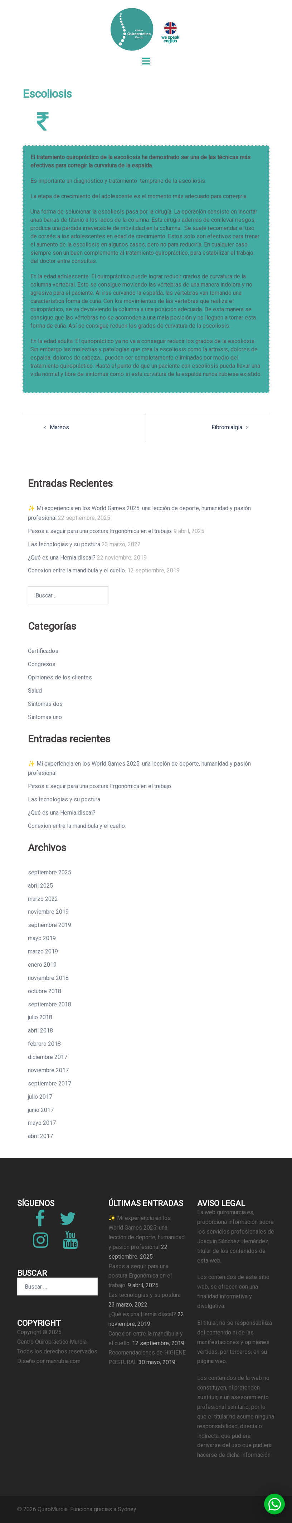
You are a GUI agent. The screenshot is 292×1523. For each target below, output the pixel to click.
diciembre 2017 (47, 1057)
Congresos (41, 664)
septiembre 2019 (49, 925)
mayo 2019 (42, 938)
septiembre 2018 (49, 1004)
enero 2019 (42, 964)
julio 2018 (40, 1017)
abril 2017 (40, 1136)
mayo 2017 (42, 1122)
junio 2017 (41, 1110)
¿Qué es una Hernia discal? (62, 557)
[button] (274, 1504)
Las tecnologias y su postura (64, 544)
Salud (35, 690)
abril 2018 (40, 1030)
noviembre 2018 (48, 978)
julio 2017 (40, 1096)
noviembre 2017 (48, 1070)
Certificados (43, 651)
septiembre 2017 (49, 1083)
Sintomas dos (45, 704)
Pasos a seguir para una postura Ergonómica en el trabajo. (100, 531)
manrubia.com (63, 1361)
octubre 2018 (44, 991)
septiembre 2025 (49, 872)
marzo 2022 (43, 898)
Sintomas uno (45, 717)
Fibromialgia (226, 427)
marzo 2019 (43, 951)
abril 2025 (40, 885)
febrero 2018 (44, 1043)
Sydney (127, 1509)
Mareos (59, 427)
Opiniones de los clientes (60, 677)
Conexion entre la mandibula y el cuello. (77, 570)
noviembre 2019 (48, 911)
